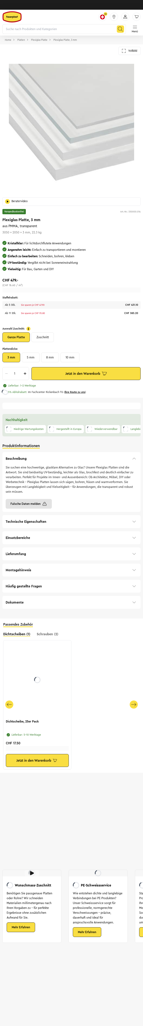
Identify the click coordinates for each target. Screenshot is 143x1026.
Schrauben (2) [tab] (47, 634)
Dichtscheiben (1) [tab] (16, 634)
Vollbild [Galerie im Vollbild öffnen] (129, 51)
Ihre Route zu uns (75, 392)
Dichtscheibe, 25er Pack (22, 721)
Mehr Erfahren (21, 927)
